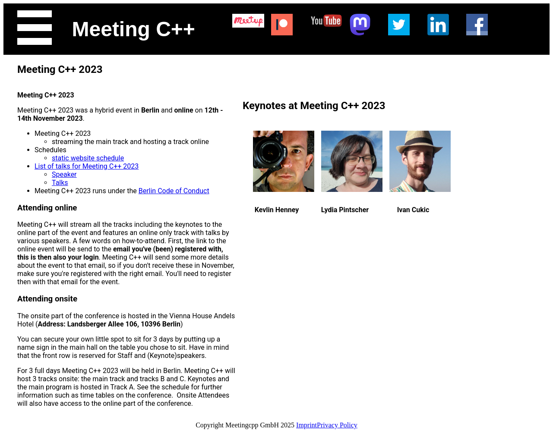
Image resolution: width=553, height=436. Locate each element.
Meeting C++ (133, 29)
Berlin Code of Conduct (174, 191)
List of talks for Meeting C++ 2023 (87, 166)
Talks (60, 183)
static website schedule (88, 158)
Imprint (306, 425)
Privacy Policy (337, 425)
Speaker (64, 174)
